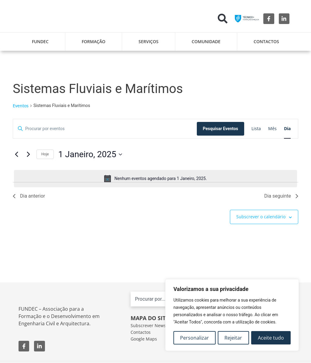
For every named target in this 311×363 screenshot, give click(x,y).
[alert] (155, 178)
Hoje (45, 154)
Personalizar (194, 337)
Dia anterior (29, 196)
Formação (93, 41)
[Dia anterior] (16, 154)
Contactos (266, 41)
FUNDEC (40, 41)
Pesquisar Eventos (220, 128)
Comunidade (206, 41)
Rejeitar (233, 337)
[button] (222, 18)
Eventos (21, 106)
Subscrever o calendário (260, 217)
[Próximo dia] (28, 154)
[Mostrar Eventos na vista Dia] (287, 128)
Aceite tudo (271, 337)
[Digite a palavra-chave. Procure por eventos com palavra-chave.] (105, 128)
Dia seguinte (281, 196)
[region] (232, 315)
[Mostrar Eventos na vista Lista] (256, 128)
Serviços (148, 41)
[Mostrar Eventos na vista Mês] (272, 128)
